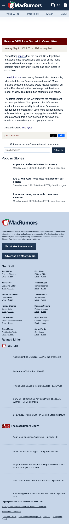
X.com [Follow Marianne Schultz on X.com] (43, 312)
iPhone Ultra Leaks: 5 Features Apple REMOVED (37, 386)
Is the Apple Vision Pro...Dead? (28, 371)
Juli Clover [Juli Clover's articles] (6, 283)
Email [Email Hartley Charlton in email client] (4, 312)
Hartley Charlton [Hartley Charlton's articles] (9, 306)
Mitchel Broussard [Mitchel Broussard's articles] (10, 294)
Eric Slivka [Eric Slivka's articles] (39, 271)
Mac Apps (27, 127)
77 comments (12, 135)
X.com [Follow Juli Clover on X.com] (11, 288)
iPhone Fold (32, 14)
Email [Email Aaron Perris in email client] (36, 335)
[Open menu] (4, 5)
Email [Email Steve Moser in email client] (4, 335)
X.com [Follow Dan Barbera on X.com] (11, 323)
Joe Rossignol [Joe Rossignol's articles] (40, 283)
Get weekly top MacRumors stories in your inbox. (34, 144)
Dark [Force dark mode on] (4, 519)
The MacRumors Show (25, 425)
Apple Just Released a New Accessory (35, 164)
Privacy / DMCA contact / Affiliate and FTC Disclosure (24, 506)
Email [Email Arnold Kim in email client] (4, 277)
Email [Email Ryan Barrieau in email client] (36, 323)
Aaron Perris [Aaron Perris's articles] (40, 329)
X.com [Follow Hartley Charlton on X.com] (11, 312)
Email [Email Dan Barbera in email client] (4, 323)
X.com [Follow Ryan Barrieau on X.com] (43, 323)
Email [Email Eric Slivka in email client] (36, 277)
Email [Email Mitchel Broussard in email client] (4, 300)
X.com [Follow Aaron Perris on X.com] (43, 335)
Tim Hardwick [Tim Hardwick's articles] (40, 294)
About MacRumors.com (18, 246)
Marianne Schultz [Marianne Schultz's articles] (42, 306)
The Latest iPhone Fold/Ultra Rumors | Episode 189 (38, 480)
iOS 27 (49, 14)
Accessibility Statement (11, 512)
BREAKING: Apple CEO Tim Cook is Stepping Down (39, 415)
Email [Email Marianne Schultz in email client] (36, 312)
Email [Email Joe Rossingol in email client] (36, 288)
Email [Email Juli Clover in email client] (4, 288)
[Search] (60, 5)
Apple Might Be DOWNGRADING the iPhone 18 (37, 357)
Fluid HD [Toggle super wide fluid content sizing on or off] (46, 517)
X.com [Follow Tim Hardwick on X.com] (43, 300)
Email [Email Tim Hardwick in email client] (36, 300)
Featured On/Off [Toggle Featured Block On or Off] (9, 517)
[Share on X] (53, 135)
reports (22, 56)
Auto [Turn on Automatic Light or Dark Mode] (55, 517)
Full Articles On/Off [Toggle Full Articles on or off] (27, 517)
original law (15, 77)
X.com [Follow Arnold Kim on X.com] (11, 277)
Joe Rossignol (58, 168)
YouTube (13, 345)
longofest (47, 48)
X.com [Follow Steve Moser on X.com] (11, 335)
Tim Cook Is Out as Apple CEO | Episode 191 (35, 451)
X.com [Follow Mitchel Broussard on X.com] (11, 300)
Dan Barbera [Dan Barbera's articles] (7, 318)
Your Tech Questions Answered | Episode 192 (35, 437)
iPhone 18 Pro (12, 14)
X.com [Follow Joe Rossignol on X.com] (43, 288)
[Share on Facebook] (61, 135)
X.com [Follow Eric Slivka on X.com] (43, 277)
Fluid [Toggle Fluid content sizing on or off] (39, 517)
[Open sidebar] (65, 5)
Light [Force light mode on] (60, 517)
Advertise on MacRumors (20, 255)
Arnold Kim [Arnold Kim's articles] (7, 271)
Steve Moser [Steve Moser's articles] (7, 329)
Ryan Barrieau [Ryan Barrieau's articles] (40, 318)
